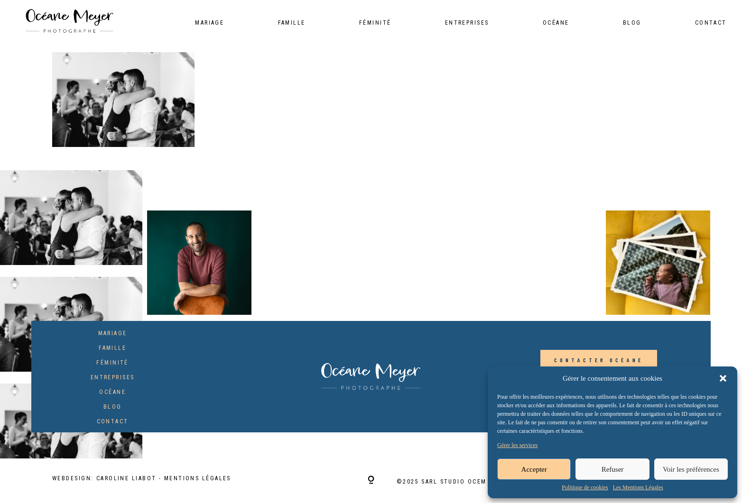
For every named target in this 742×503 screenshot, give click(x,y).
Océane (556, 23)
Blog (632, 23)
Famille (292, 23)
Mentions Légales (197, 478)
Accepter (534, 469)
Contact (711, 23)
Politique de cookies (585, 488)
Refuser (613, 469)
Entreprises (467, 23)
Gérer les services (517, 445)
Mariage (209, 23)
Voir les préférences (691, 469)
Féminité (375, 23)
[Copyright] (371, 481)
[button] (723, 378)
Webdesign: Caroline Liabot (105, 478)
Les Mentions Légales (638, 488)
